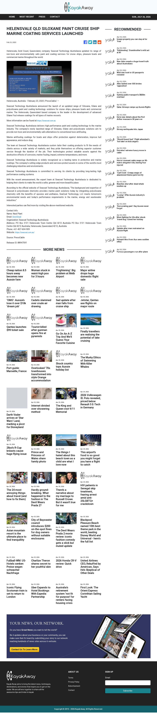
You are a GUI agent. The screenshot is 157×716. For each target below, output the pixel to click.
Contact (71, 693)
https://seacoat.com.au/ (26, 232)
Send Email (17, 217)
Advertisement (75, 689)
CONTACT (55, 17)
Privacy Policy (74, 685)
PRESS (42, 17)
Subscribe (127, 694)
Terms (71, 681)
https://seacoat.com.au (47, 120)
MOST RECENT (27, 17)
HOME (12, 17)
